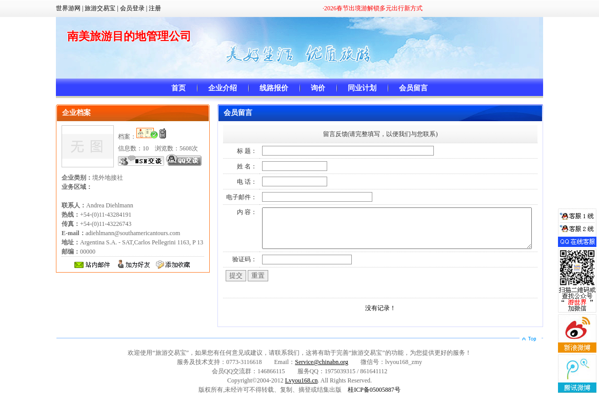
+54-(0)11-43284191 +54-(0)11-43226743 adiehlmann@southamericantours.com (121, 224)
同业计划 (362, 88)
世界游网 (68, 8)
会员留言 (413, 88)
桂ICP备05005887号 (374, 397)
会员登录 (132, 8)
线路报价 (273, 88)
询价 (318, 88)
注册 (155, 8)
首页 (178, 88)
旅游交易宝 (100, 8)
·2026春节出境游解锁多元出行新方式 (373, 8)
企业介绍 (222, 88)
